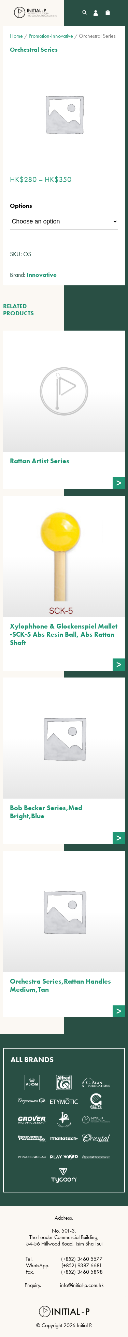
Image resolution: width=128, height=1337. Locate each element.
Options (21, 206)
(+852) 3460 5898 (82, 1271)
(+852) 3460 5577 (81, 1259)
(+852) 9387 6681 (81, 1265)
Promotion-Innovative (51, 35)
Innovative (42, 275)
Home (16, 35)
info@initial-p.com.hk (82, 1285)
